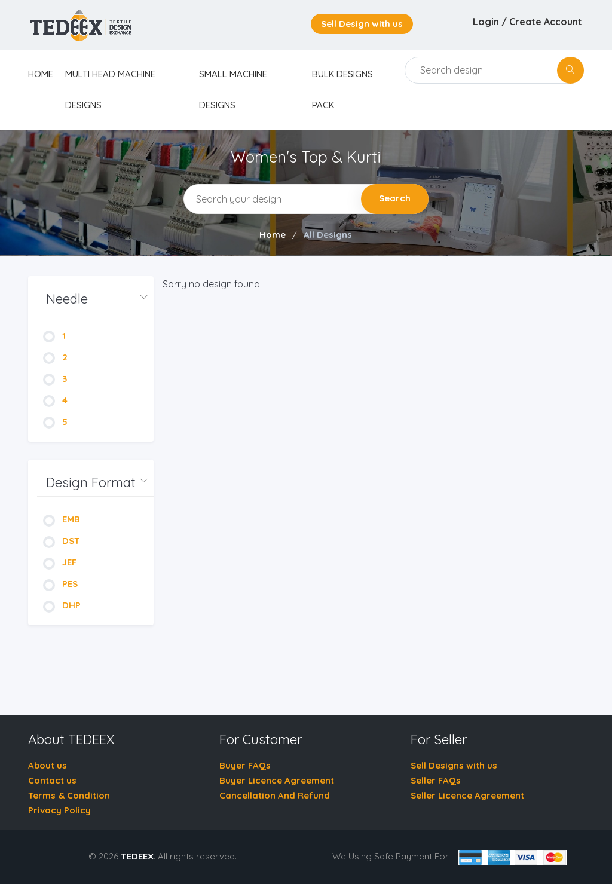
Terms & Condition (69, 795)
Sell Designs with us (454, 765)
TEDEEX (137, 856)
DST (61, 540)
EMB (61, 519)
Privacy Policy (59, 810)
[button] (95, 299)
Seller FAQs (436, 780)
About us (47, 765)
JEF (59, 562)
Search (395, 198)
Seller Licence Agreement (467, 795)
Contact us (52, 780)
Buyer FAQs (245, 765)
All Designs (328, 234)
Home (272, 234)
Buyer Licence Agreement (276, 780)
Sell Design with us (362, 23)
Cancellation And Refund (274, 795)
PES (60, 583)
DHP (62, 605)
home (40, 73)
